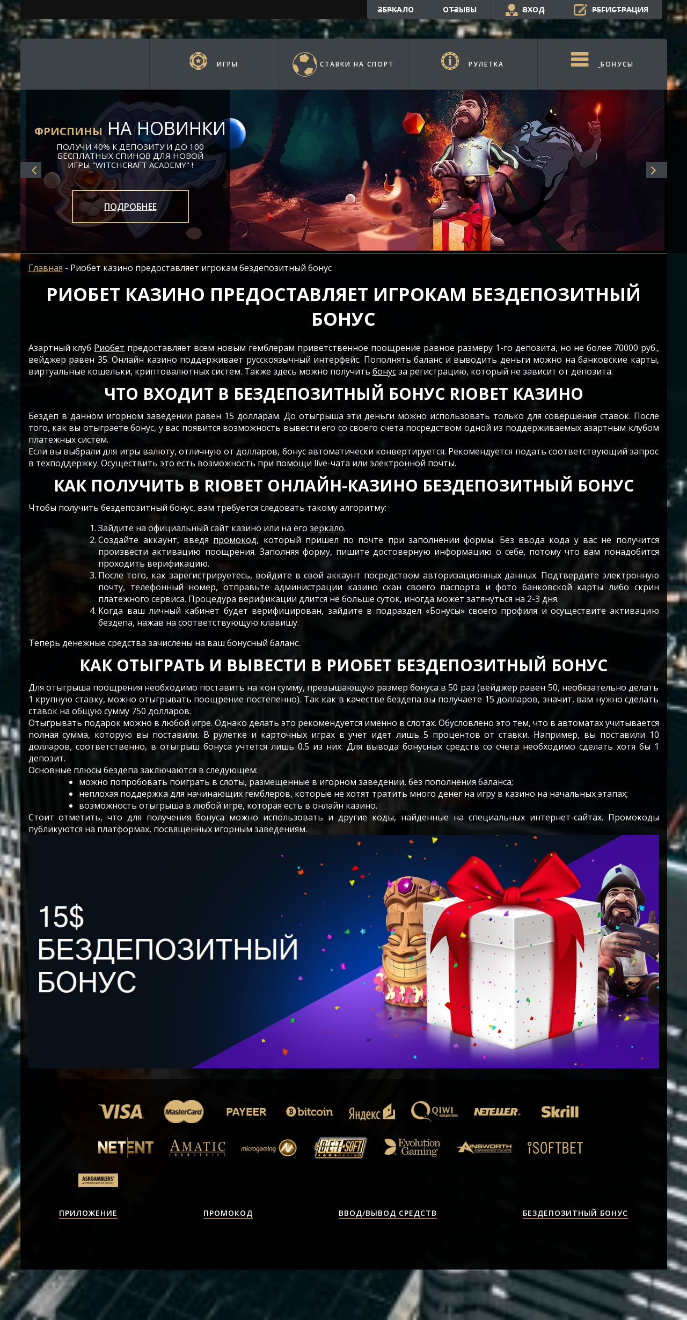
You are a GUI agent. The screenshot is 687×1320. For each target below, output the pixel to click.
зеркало (327, 528)
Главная (45, 268)
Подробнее (130, 206)
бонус (384, 371)
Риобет (109, 348)
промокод (235, 540)
